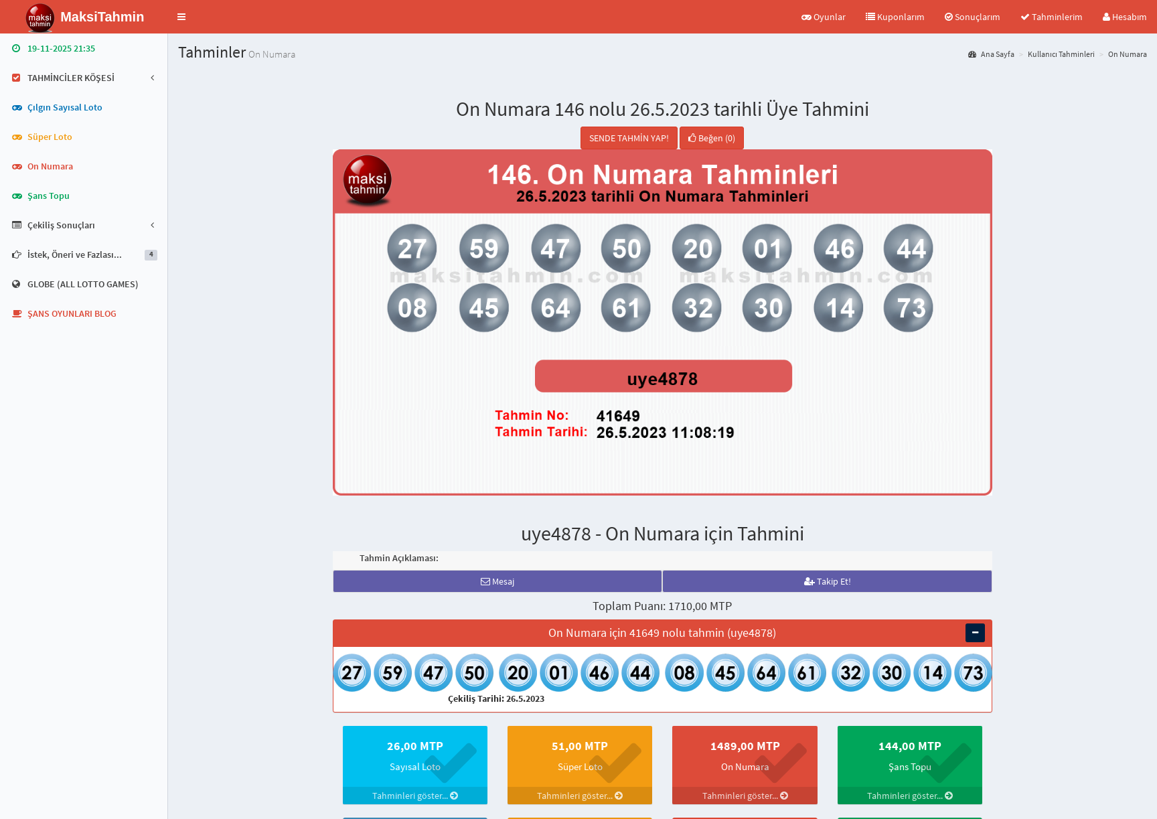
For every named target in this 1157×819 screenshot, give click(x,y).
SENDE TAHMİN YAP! (629, 138)
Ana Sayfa (991, 54)
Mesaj (497, 581)
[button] (181, 16)
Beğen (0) (711, 138)
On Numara (1127, 54)
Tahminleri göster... (415, 796)
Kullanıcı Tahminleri (1061, 54)
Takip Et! (827, 581)
